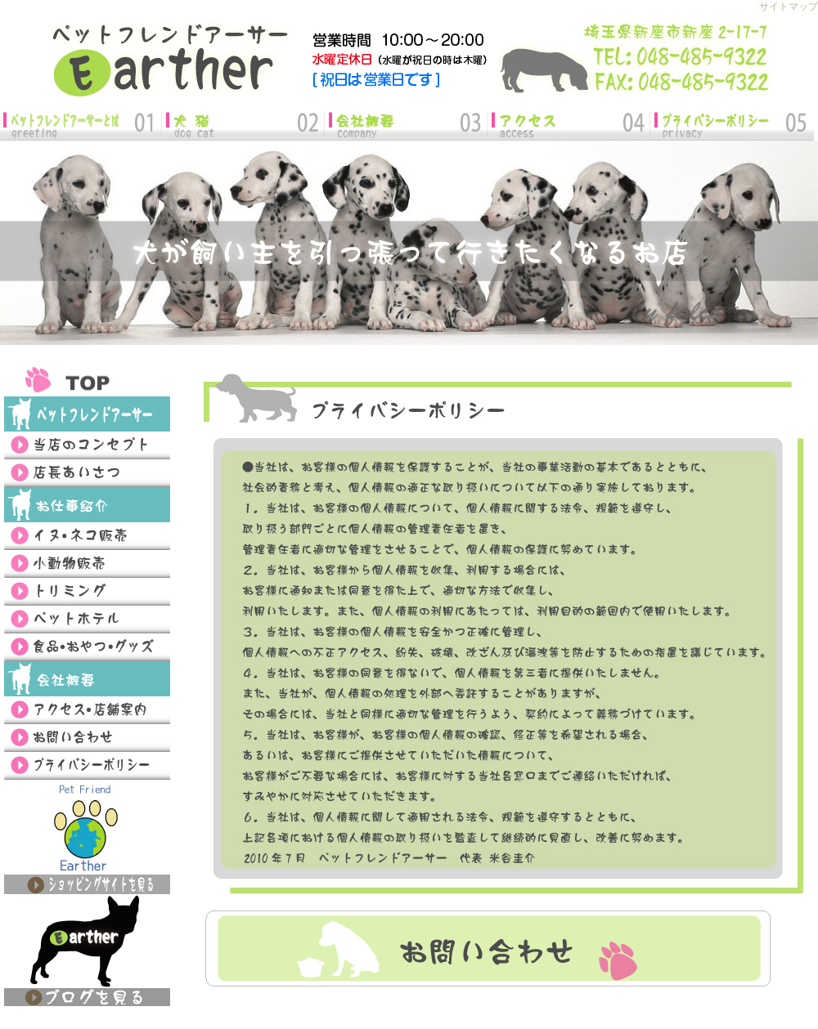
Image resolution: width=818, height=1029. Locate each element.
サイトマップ (788, 6)
